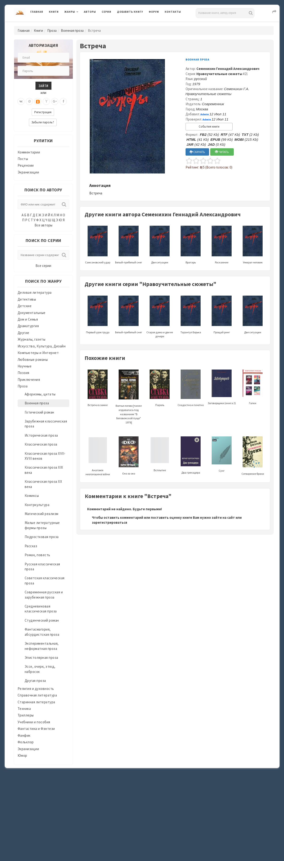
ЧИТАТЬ (222, 152)
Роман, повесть (37, 555)
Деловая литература (35, 292)
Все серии (43, 265)
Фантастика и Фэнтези (36, 728)
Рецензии (26, 165)
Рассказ (31, 546)
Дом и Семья (28, 319)
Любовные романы (33, 359)
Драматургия (28, 326)
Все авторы (43, 225)
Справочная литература (37, 695)
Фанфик (24, 735)
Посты (23, 159)
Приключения (29, 379)
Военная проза (72, 30)
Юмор (22, 755)
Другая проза (35, 680)
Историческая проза (41, 435)
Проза (52, 30)
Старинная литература (36, 702)
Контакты (173, 11)
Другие (23, 332)
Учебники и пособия (34, 722)
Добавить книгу (130, 11)
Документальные (32, 312)
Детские (25, 306)
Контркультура (37, 505)
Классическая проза (41, 444)
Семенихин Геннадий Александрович (227, 68)
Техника (24, 708)
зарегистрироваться (109, 522)
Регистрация (42, 112)
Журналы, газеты (32, 339)
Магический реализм (41, 513)
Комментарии (29, 152)
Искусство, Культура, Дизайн (42, 346)
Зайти (43, 85)
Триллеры (26, 715)
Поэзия (23, 372)
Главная (36, 11)
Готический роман (39, 412)
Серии (106, 11)
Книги (54, 11)
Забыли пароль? (42, 122)
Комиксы (32, 495)
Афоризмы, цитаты (40, 394)
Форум (154, 11)
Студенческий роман (42, 620)
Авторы (90, 11)
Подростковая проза (42, 537)
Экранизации (28, 172)
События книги (209, 127)
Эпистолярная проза (41, 657)
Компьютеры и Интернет (38, 352)
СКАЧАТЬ (197, 152)
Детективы (27, 299)
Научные (25, 366)
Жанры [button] (69, 11)
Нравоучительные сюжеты (219, 74)
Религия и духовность (36, 688)
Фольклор (26, 742)
